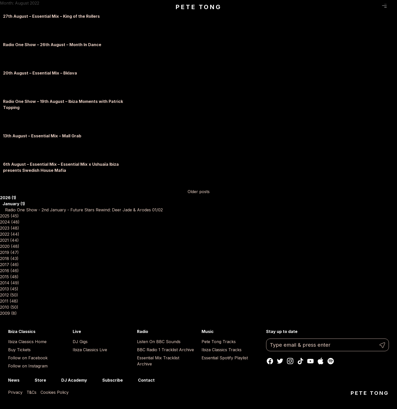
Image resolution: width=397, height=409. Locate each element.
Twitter (280, 361)
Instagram (290, 361)
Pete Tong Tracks (219, 341)
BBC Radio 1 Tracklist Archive (165, 349)
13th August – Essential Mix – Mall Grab (42, 135)
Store (40, 380)
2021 (9, 240)
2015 (9, 276)
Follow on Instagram (28, 365)
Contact (146, 380)
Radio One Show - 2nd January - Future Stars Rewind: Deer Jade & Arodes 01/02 (84, 209)
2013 (9, 288)
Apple (320, 361)
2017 (9, 264)
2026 (8, 197)
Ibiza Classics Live (90, 349)
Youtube (310, 361)
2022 (9, 234)
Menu (384, 6)
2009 (8, 313)
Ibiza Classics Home (27, 341)
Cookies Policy (55, 392)
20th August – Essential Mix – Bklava (40, 73)
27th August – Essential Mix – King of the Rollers (51, 16)
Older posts (199, 191)
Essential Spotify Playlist (225, 357)
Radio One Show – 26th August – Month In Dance (52, 44)
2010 (9, 307)
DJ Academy (74, 380)
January (14, 203)
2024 (9, 222)
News (13, 380)
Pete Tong (198, 7)
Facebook (270, 361)
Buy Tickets (19, 349)
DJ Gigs (80, 341)
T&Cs (31, 392)
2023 (9, 228)
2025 (9, 215)
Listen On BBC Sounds (159, 341)
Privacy (15, 392)
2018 (9, 258)
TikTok (300, 361)
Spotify (330, 361)
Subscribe (112, 380)
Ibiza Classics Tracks (222, 349)
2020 (9, 246)
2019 (9, 252)
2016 (9, 270)
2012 (9, 295)
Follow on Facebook (28, 357)
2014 (9, 282)
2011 (9, 301)
